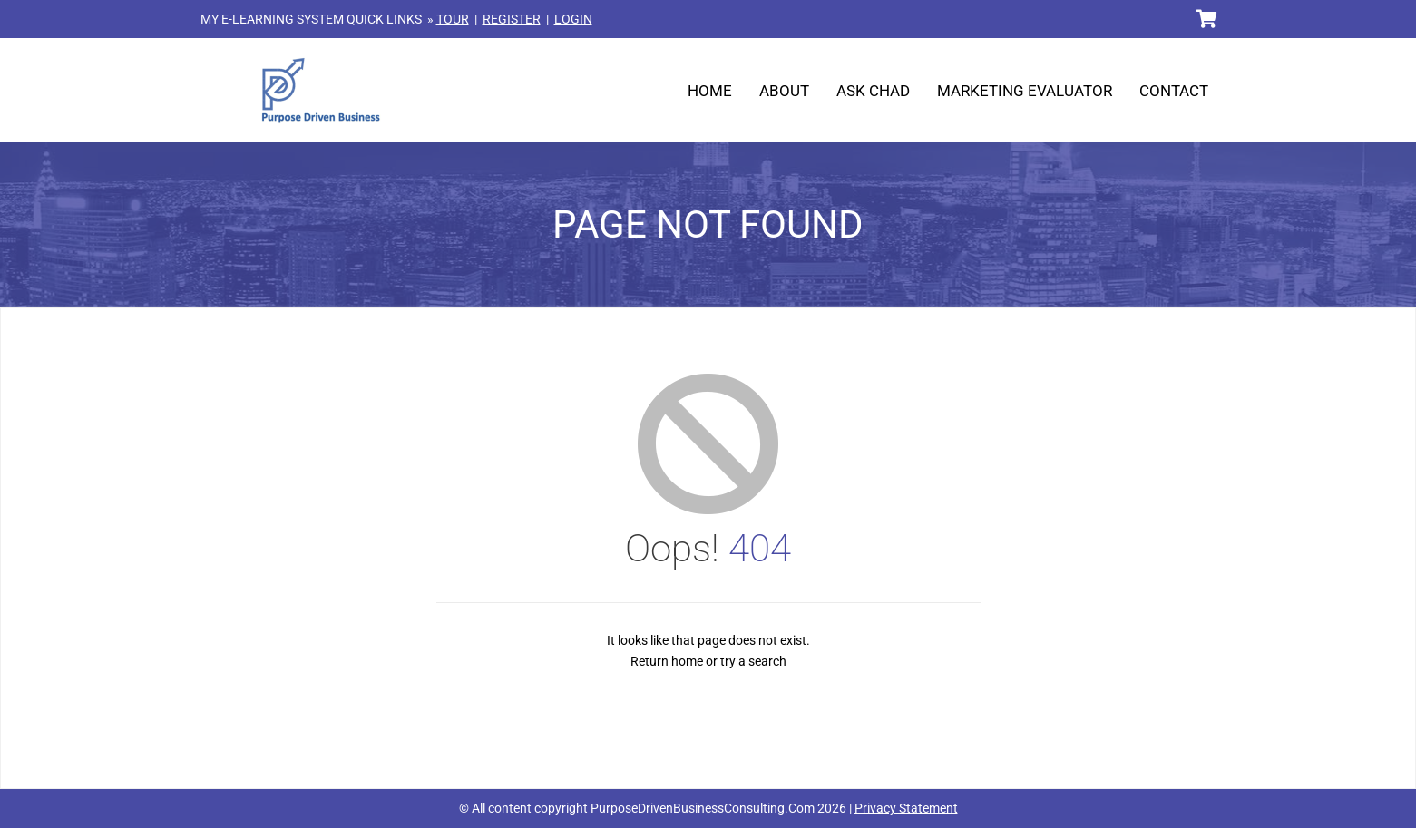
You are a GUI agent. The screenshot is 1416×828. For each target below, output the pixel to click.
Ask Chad (873, 91)
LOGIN (573, 19)
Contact (1173, 91)
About (784, 91)
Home (710, 91)
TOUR (452, 19)
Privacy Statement (906, 808)
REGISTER (512, 19)
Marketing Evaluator (1024, 91)
